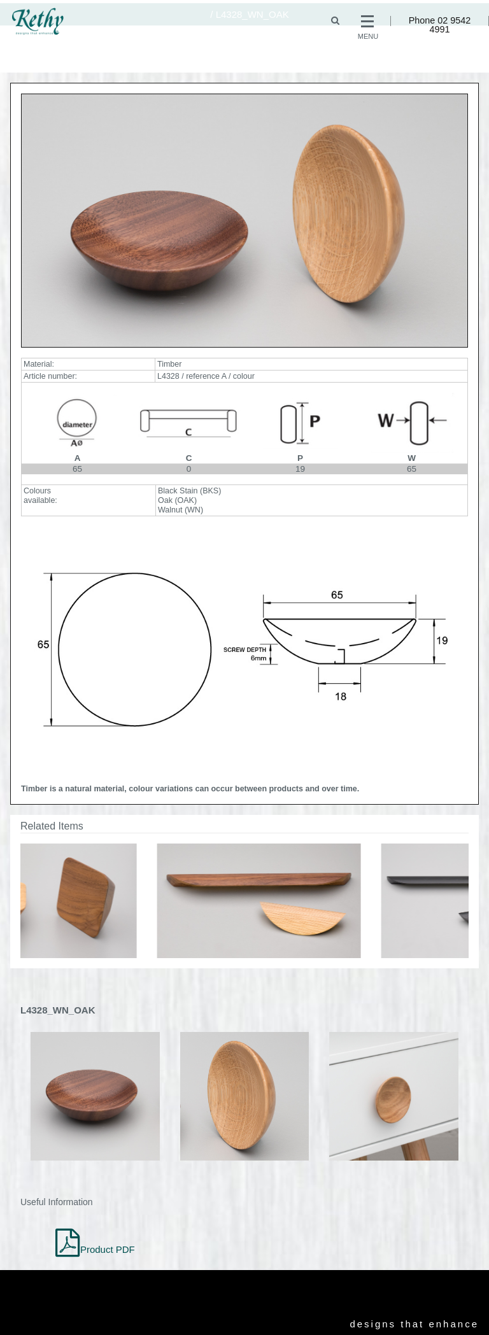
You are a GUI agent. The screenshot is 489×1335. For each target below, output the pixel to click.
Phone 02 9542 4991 (440, 25)
